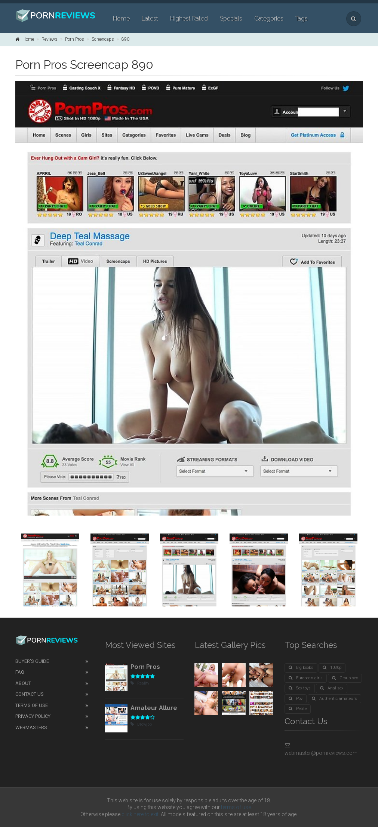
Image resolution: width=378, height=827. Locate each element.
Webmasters (31, 727)
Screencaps (103, 39)
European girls (306, 678)
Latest (150, 18)
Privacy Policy (32, 716)
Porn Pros (74, 39)
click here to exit (140, 814)
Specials (231, 18)
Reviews (50, 39)
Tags (301, 18)
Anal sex (331, 688)
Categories (268, 18)
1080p (332, 667)
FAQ (19, 672)
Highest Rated (189, 18)
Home (121, 18)
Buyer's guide (32, 661)
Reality (139, 683)
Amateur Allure (153, 707)
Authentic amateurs (334, 698)
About (23, 683)
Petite (298, 708)
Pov (295, 698)
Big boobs (301, 667)
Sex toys (300, 688)
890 (125, 39)
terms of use (236, 807)
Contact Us (29, 694)
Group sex (345, 678)
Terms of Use (31, 705)
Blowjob (141, 724)
